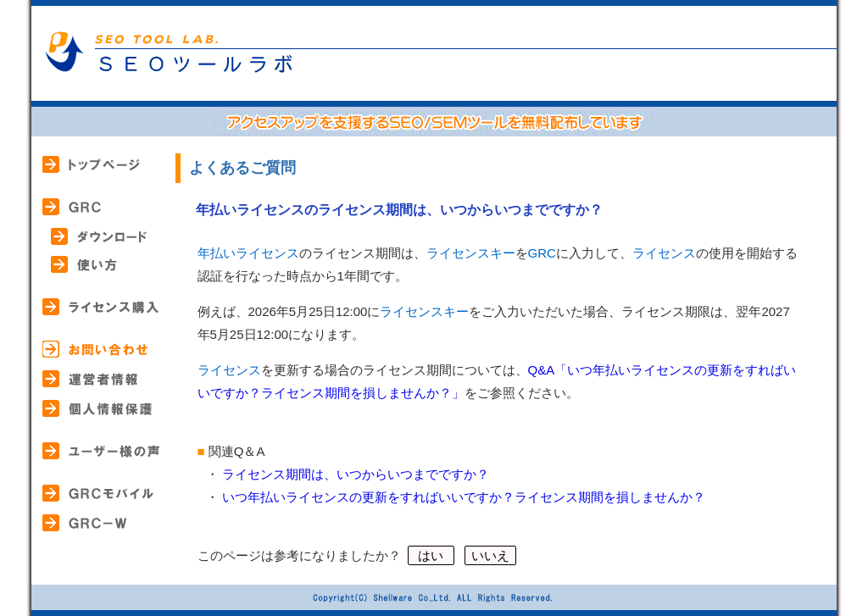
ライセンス (664, 253)
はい (431, 555)
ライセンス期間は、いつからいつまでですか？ (355, 474)
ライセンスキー (470, 253)
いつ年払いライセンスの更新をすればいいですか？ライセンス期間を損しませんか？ (463, 497)
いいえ (490, 555)
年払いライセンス (248, 253)
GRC (542, 253)
